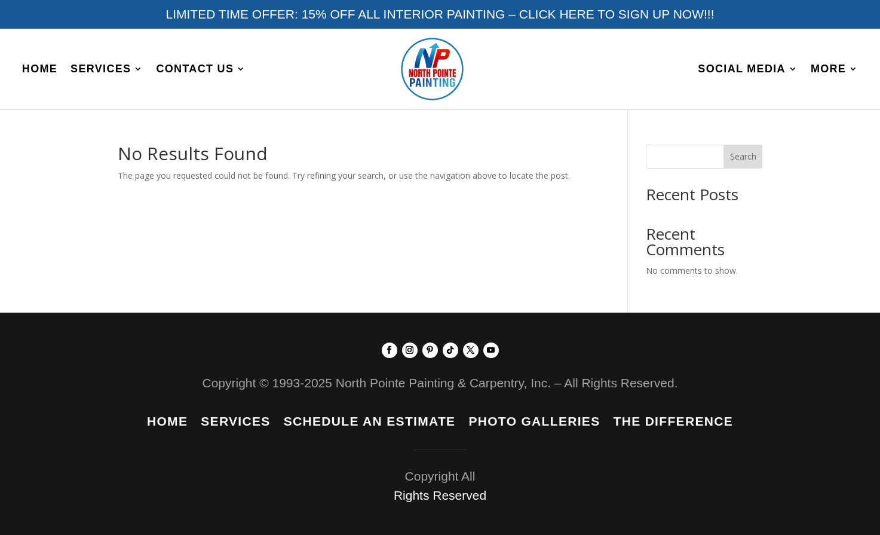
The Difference (674, 422)
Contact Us (195, 69)
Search (743, 156)
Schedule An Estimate (370, 422)
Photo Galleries (534, 422)
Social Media (742, 69)
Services (100, 69)
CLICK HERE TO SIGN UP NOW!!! (617, 14)
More (828, 69)
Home (39, 69)
